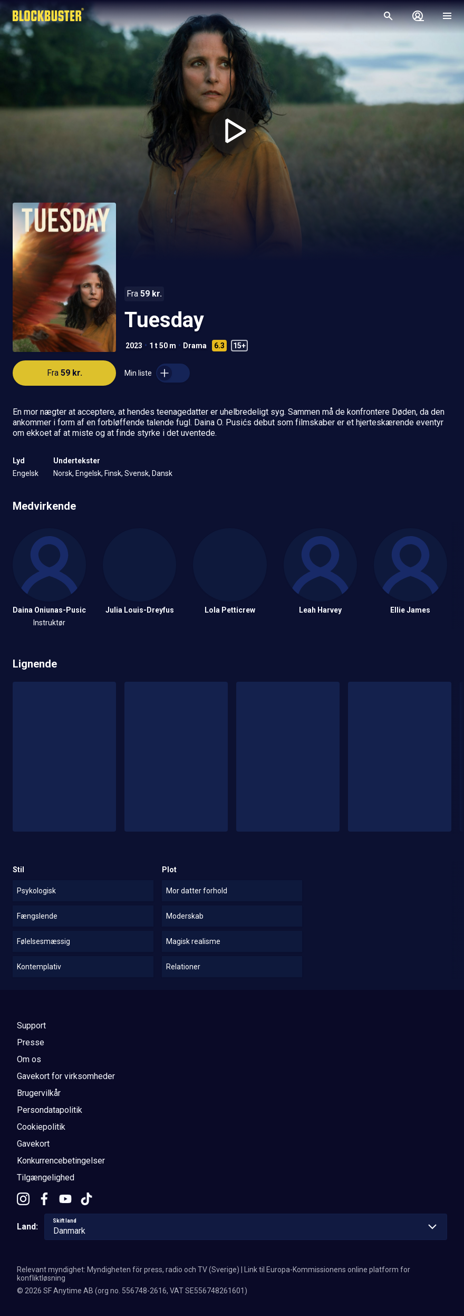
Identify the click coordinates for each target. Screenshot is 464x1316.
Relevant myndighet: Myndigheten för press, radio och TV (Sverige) (128, 1269)
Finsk (112, 473)
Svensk (136, 473)
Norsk (62, 473)
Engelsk (25, 473)
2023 (133, 345)
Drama (195, 345)
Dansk (162, 473)
